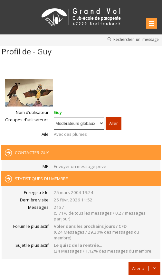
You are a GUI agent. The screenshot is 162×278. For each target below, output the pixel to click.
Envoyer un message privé (80, 166)
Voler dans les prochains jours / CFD (90, 226)
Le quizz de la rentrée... (78, 245)
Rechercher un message (136, 39)
